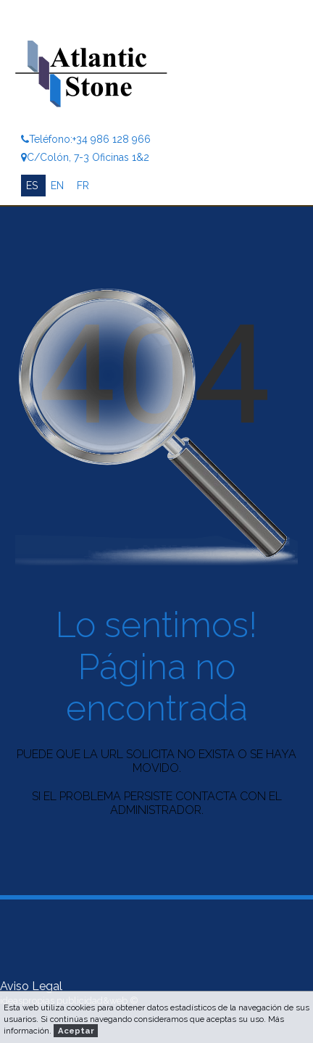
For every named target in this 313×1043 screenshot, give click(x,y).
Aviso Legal (31, 986)
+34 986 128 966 (111, 139)
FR (83, 185)
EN (59, 185)
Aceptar (76, 1031)
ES (33, 185)
